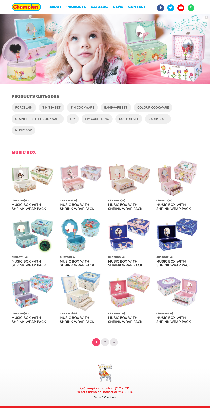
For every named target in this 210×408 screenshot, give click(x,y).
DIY (72, 119)
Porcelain (23, 107)
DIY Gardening (97, 119)
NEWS (118, 7)
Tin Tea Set (51, 107)
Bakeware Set (115, 107)
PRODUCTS (76, 7)
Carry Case (158, 119)
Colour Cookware (153, 107)
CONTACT (137, 7)
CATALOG (99, 7)
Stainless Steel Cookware (37, 119)
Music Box (23, 130)
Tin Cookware (82, 107)
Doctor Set (129, 119)
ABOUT (55, 7)
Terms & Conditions (105, 397)
